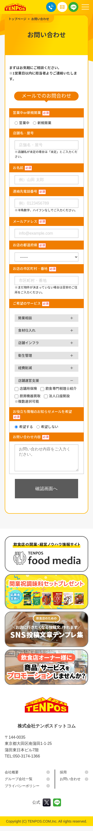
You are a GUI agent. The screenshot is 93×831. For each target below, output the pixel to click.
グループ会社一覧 (18, 784)
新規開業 (44, 123)
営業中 (24, 123)
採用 (63, 777)
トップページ (17, 19)
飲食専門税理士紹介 (61, 388)
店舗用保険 (28, 388)
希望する (26, 427)
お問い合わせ (40, 19)
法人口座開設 (59, 396)
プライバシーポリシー (22, 791)
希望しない (49, 427)
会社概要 (12, 777)
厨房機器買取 (30, 396)
